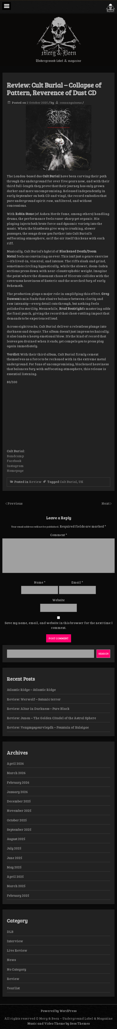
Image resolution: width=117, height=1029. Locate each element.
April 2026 (15, 763)
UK (81, 481)
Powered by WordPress (59, 1011)
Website (58, 600)
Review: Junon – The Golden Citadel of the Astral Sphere (51, 718)
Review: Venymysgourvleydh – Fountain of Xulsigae (48, 727)
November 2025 (19, 810)
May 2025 (14, 867)
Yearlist (13, 988)
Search (103, 653)
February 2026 (18, 782)
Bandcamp (15, 456)
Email (77, 582)
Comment (58, 535)
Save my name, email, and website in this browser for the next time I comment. (59, 625)
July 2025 (14, 848)
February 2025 (18, 895)
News (11, 960)
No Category (16, 969)
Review (35, 481)
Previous (15, 503)
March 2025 (16, 886)
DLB (10, 931)
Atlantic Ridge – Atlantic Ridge (31, 689)
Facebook (14, 461)
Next (105, 503)
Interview (15, 941)
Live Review (17, 950)
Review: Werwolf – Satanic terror (34, 699)
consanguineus (71, 102)
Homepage (15, 470)
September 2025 (19, 829)
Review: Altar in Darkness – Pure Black (38, 708)
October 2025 (17, 820)
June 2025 (14, 858)
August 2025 (16, 839)
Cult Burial (68, 481)
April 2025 (15, 876)
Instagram (15, 466)
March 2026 (16, 773)
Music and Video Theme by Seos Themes (58, 1023)
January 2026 (17, 792)
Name (39, 582)
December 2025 (19, 801)
